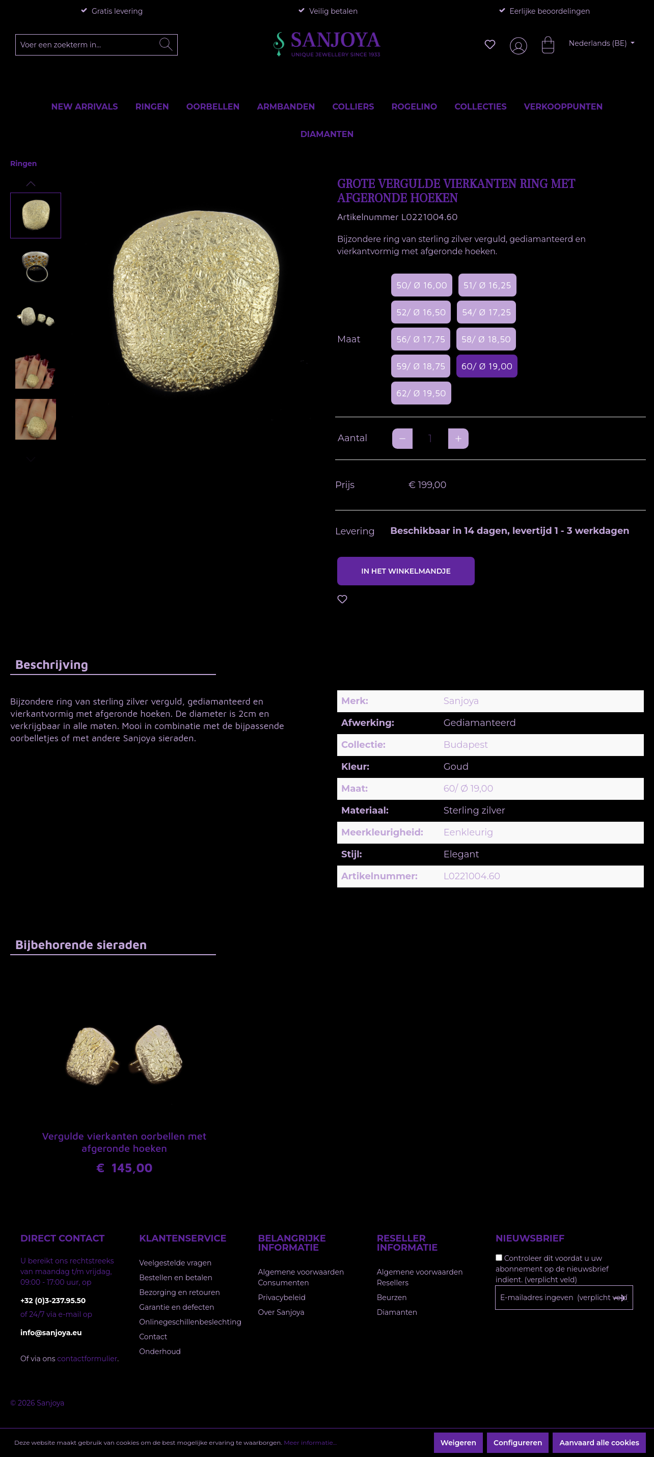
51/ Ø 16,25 (487, 285)
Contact (153, 1336)
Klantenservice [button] (182, 1238)
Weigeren (458, 1442)
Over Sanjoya (281, 1312)
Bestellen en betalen (175, 1277)
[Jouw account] (516, 45)
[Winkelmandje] (543, 44)
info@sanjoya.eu (51, 1332)
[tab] (113, 664)
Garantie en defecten (176, 1307)
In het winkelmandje (406, 571)
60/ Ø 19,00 (486, 366)
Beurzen (392, 1297)
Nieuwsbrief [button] (530, 1238)
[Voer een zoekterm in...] (97, 45)
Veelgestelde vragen (175, 1262)
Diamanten (397, 1312)
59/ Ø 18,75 (420, 366)
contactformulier (87, 1358)
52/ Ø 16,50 (421, 312)
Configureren (518, 1442)
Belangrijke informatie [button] (292, 1243)
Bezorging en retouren (179, 1292)
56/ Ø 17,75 (420, 339)
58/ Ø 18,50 (486, 339)
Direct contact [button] (62, 1238)
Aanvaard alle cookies (599, 1442)
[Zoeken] (166, 45)
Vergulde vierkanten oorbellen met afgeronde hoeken (124, 1142)
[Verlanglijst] (490, 44)
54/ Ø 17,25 (486, 312)
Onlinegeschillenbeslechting (190, 1322)
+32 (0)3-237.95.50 (53, 1300)
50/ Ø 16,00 (421, 285)
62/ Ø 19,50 (421, 393)
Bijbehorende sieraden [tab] (81, 944)
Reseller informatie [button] (407, 1243)
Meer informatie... (310, 1442)
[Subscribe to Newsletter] (619, 1298)
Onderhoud (160, 1351)
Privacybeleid (282, 1297)
